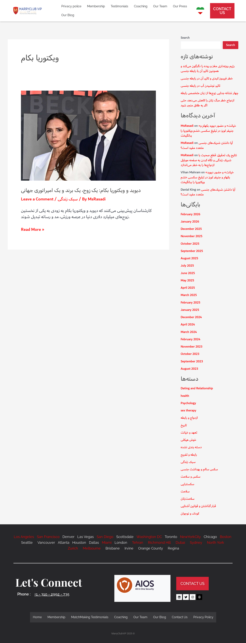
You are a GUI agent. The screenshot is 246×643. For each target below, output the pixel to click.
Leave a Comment (37, 199)
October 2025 (190, 244)
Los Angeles (24, 537)
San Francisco (48, 537)
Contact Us (180, 617)
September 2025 (192, 251)
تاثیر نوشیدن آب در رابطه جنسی (200, 86)
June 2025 (188, 273)
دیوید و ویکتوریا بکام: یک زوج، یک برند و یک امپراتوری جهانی (81, 190)
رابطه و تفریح (189, 455)
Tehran (137, 542)
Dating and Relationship (197, 388)
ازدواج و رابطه (189, 418)
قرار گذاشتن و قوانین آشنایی (198, 506)
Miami (107, 542)
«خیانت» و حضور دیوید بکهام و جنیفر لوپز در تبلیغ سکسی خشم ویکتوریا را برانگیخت (208, 130)
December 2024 (191, 317)
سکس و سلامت (190, 477)
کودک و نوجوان (190, 513)
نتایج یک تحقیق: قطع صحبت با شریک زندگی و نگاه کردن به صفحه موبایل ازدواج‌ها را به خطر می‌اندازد (209, 160)
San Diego (105, 537)
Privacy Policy (203, 617)
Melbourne (92, 548)
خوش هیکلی (188, 440)
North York (215, 542)
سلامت (185, 491)
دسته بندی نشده (191, 447)
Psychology (188, 403)
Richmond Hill (159, 542)
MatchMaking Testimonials (89, 617)
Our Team (160, 6)
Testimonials (119, 6)
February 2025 (190, 302)
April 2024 (188, 324)
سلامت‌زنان (187, 499)
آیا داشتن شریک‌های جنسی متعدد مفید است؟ (207, 145)
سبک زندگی (68, 199)
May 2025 (187, 280)
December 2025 (191, 229)
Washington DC (149, 537)
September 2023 (192, 361)
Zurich (73, 548)
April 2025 (188, 288)
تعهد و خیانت (189, 432)
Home (37, 617)
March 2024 (189, 332)
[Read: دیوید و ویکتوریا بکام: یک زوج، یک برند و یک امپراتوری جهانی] (88, 135)
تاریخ (184, 425)
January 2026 (190, 221)
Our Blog (67, 15)
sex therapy (188, 410)
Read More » (32, 230)
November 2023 (191, 346)
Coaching (140, 6)
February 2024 (190, 339)
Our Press (180, 6)
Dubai (180, 542)
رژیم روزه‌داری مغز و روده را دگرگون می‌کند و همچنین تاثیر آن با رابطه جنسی (208, 68)
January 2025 (190, 310)
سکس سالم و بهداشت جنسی (199, 469)
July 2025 (187, 266)
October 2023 (190, 354)
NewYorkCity (190, 537)
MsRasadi (187, 126)
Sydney (196, 542)
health (185, 396)
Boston (225, 537)
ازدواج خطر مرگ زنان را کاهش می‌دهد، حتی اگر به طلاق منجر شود (207, 103)
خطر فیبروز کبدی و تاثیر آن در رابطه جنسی (207, 78)
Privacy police (71, 6)
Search (185, 38)
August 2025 (189, 258)
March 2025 (189, 295)
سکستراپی (187, 484)
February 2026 (190, 214)
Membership (96, 6)
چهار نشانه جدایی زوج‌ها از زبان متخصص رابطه (209, 93)
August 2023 (189, 369)
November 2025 (191, 236)
